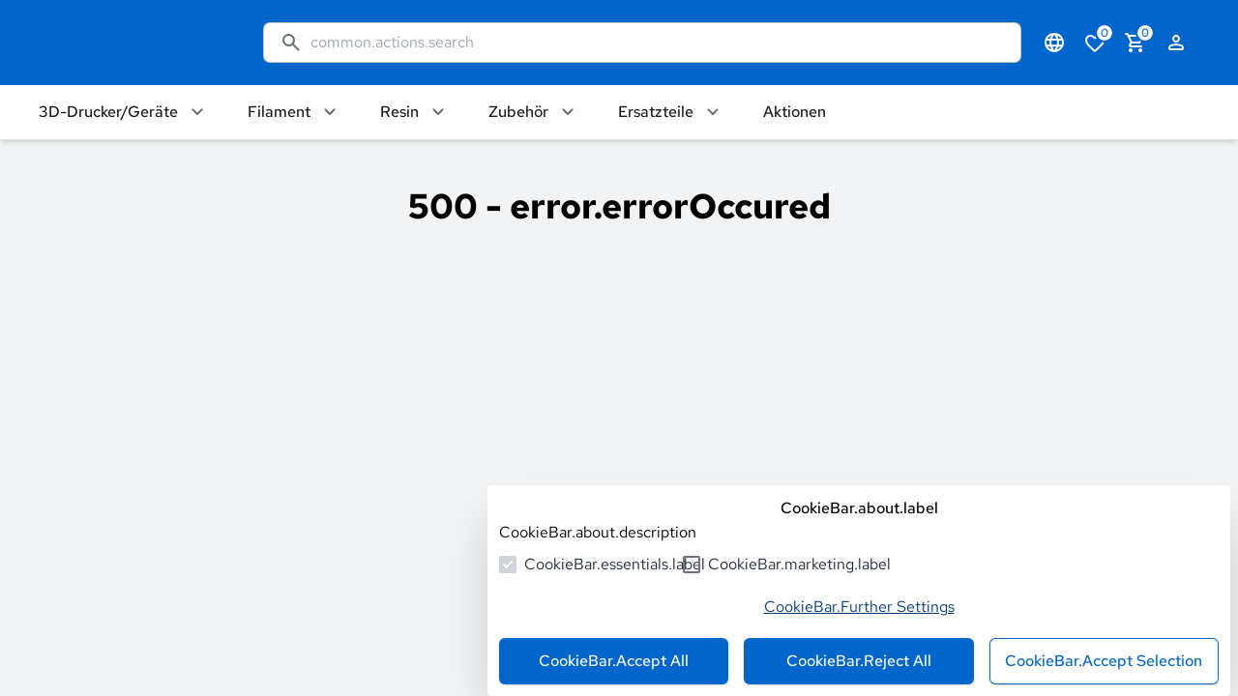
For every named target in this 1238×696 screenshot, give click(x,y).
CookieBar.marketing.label (799, 564)
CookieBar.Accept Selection (1103, 661)
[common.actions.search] (657, 42)
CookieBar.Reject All (858, 661)
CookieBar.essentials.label (614, 564)
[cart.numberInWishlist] (1095, 42)
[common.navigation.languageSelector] (1054, 42)
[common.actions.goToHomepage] (131, 42)
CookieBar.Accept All (614, 661)
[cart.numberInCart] (1135, 42)
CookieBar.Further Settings (859, 606)
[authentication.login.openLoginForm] (1176, 42)
